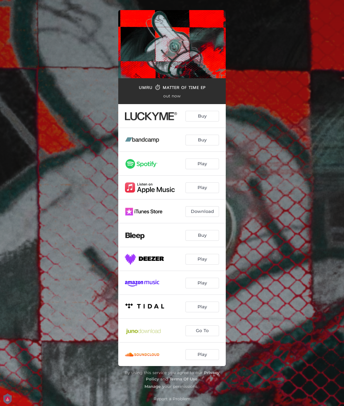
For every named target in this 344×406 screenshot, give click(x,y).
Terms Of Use (183, 378)
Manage (152, 386)
